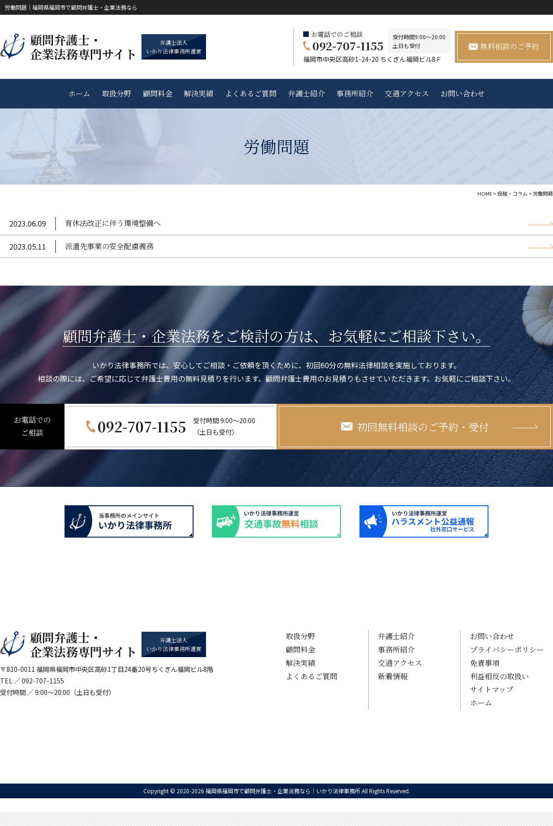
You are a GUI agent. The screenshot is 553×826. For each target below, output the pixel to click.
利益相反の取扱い (499, 676)
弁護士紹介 (306, 93)
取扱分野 (116, 93)
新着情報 (392, 676)
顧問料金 (157, 93)
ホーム (79, 93)
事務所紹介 (354, 93)
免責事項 (485, 663)
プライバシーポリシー (507, 649)
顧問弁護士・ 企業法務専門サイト (83, 46)
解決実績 (198, 93)
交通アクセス (407, 93)
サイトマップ (491, 689)
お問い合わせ (463, 93)
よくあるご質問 (250, 93)
